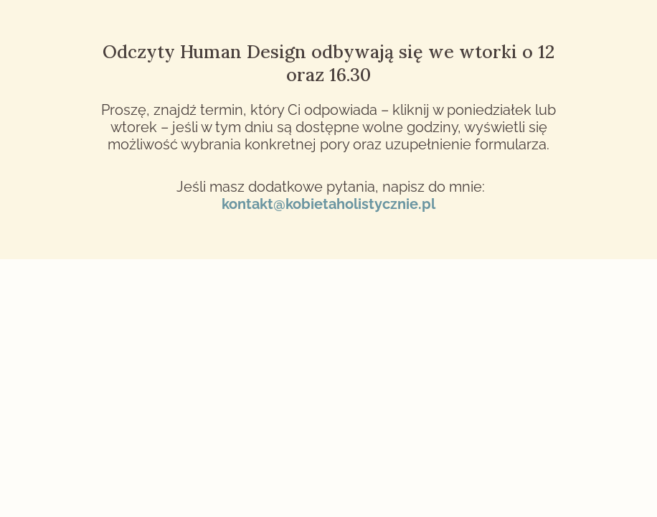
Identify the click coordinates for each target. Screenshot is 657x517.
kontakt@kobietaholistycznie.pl (328, 204)
